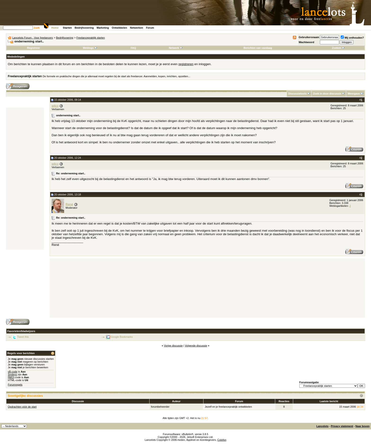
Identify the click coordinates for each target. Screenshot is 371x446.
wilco (55, 106)
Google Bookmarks (122, 336)
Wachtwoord (306, 42)
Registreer (33, 47)
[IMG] (11, 377)
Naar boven (362, 426)
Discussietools (297, 93)
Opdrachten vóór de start (22, 406)
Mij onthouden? (352, 37)
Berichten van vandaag (257, 47)
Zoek (37, 27)
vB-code (12, 371)
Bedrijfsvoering (84, 27)
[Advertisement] (25, 179)
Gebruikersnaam (309, 37)
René (69, 204)
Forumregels (15, 384)
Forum (150, 27)
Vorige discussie (173, 345)
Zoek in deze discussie (327, 93)
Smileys (12, 374)
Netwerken (136, 27)
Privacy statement (342, 426)
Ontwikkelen (119, 27)
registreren (186, 64)
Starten (67, 27)
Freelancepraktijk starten (90, 37)
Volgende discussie (196, 345)
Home (55, 27)
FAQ (133, 47)
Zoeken (338, 47)
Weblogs (90, 47)
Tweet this (23, 336)
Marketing (103, 27)
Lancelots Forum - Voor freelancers (32, 37)
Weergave (354, 93)
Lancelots (322, 426)
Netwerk (175, 47)
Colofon (221, 439)
